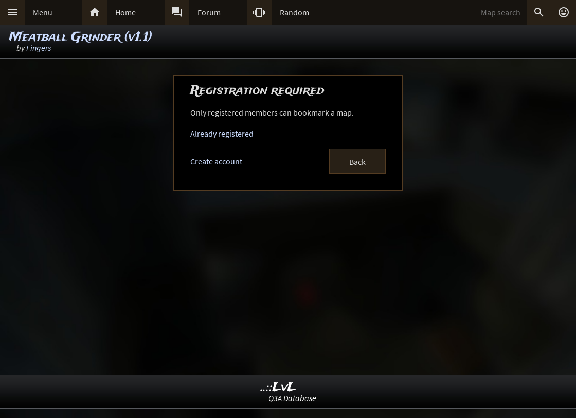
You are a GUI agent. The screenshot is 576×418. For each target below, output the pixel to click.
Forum (209, 12)
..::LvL (278, 387)
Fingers (38, 48)
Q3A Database (292, 398)
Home (125, 12)
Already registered (222, 133)
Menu (42, 12)
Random (294, 12)
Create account (216, 161)
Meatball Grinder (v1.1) (80, 37)
